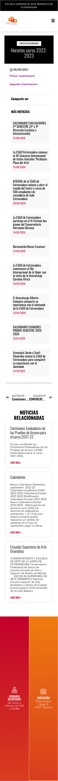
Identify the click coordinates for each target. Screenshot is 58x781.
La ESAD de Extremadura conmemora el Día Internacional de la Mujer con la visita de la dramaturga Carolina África (29, 272)
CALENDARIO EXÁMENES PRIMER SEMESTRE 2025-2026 (27, 330)
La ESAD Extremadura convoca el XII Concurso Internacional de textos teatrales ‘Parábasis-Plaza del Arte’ (30, 157)
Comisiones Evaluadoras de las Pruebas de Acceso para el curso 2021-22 (28, 432)
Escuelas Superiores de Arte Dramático (28, 549)
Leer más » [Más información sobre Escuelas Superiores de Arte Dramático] (16, 597)
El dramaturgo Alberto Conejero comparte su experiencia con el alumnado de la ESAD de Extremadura (29, 302)
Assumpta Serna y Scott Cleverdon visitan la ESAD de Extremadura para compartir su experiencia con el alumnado (29, 359)
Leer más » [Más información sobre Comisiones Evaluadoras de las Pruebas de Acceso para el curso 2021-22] (16, 462)
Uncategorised (29, 43)
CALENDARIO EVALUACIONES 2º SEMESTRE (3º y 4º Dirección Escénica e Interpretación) (29, 128)
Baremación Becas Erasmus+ (29, 246)
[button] (41, 21)
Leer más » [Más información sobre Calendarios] (16, 532)
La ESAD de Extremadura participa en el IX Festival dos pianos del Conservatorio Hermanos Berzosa (30, 222)
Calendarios (18, 477)
